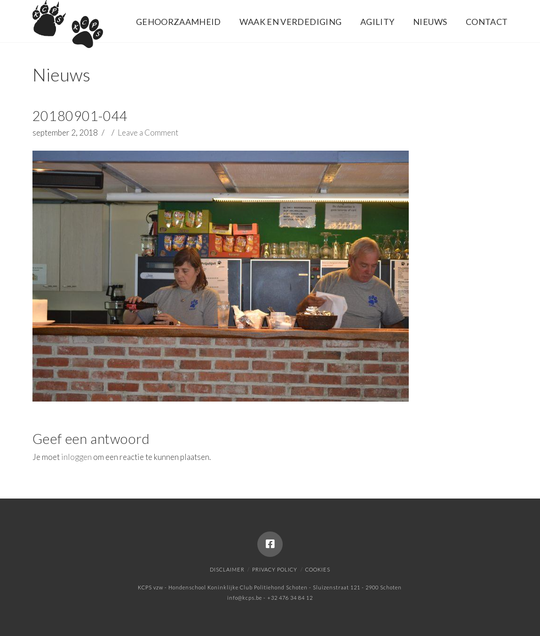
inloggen (76, 457)
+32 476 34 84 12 (290, 598)
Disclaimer (227, 569)
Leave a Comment (148, 132)
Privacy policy (274, 569)
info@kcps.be (244, 598)
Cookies (317, 569)
